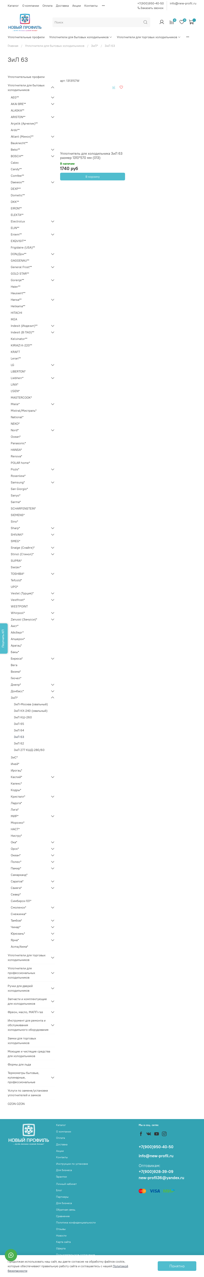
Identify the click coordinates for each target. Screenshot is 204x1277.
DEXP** (16, 189)
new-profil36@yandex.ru (161, 1177)
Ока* (14, 842)
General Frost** (21, 267)
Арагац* (16, 645)
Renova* (16, 456)
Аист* (14, 626)
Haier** (15, 286)
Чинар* (16, 927)
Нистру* (16, 836)
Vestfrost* (18, 600)
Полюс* (16, 862)
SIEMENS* (18, 515)
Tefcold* (16, 580)
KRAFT (15, 352)
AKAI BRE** (18, 104)
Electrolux (18, 221)
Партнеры (62, 1197)
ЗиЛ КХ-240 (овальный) (30, 711)
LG (12, 365)
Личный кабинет (66, 1184)
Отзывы (61, 1229)
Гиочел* (16, 678)
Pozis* (15, 469)
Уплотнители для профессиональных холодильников (21, 972)
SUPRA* (16, 561)
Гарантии (61, 1176)
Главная (13, 46)
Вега (14, 665)
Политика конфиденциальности (76, 1222)
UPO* (14, 587)
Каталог (13, 5)
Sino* (14, 521)
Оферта (61, 1248)
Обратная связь (65, 1209)
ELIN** (15, 228)
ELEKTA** (17, 215)
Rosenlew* (18, 476)
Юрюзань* (18, 933)
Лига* (15, 809)
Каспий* (16, 777)
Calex (15, 162)
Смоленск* (18, 907)
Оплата (47, 5)
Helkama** (18, 306)
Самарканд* (19, 875)
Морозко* (17, 822)
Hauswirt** (18, 293)
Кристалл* (18, 796)
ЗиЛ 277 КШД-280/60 (29, 750)
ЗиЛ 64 (19, 730)
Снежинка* (18, 914)
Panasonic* (18, 443)
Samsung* (18, 482)
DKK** (15, 202)
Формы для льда (19, 1064)
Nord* (15, 430)
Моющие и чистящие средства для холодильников (29, 1053)
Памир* (16, 868)
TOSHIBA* (17, 574)
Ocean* (16, 437)
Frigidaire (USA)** (23, 247)
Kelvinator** (19, 339)
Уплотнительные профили (26, 37)
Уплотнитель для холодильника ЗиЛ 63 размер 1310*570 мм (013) (91, 155)
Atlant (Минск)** (22, 136)
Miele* (15, 404)
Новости (61, 1235)
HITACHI (16, 313)
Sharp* (15, 528)
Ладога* (16, 803)
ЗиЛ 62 (19, 743)
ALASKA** (17, 110)
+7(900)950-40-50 (150, 3)
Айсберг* (17, 632)
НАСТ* (15, 829)
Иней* (15, 764)
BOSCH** (17, 156)
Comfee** (17, 176)
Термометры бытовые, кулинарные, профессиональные (23, 1077)
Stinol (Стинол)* (22, 554)
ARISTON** (18, 117)
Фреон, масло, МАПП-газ (25, 1012)
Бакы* (15, 652)
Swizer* (16, 567)
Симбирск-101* (21, 901)
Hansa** (16, 299)
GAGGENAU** (20, 260)
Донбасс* (17, 691)
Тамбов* (16, 920)
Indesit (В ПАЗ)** (22, 332)
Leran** (16, 358)
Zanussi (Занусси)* (24, 619)
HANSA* (16, 450)
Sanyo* (15, 495)
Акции (76, 5)
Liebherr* (17, 378)
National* (17, 417)
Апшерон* (18, 639)
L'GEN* (15, 391)
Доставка (62, 5)
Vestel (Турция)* (22, 593)
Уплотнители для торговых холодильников (149, 37)
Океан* (16, 855)
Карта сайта (63, 1242)
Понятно (177, 1266)
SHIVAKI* (17, 534)
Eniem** (16, 234)
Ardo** (15, 130)
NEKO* (15, 423)
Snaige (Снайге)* (23, 547)
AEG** (15, 97)
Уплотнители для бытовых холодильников (80, 37)
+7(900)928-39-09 (156, 1171)
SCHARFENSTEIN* (23, 508)
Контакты (91, 5)
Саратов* (17, 881)
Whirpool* (18, 613)
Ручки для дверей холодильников (20, 988)
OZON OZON (16, 1104)
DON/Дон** (18, 254)
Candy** (16, 169)
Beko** (15, 149)
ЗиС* (14, 757)
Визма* (16, 671)
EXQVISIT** (18, 241)
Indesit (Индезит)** (24, 326)
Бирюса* (17, 658)
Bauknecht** (19, 143)
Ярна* (15, 940)
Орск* (15, 849)
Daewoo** (17, 182)
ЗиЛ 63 (19, 737)
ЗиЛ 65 (19, 724)
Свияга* (16, 888)
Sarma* (16, 502)
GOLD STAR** (20, 273)
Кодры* (16, 790)
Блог (59, 1190)
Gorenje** (17, 280)
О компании (30, 5)
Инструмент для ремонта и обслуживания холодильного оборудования (28, 1025)
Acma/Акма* (19, 946)
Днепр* (16, 684)
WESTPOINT (19, 606)
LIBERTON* (18, 371)
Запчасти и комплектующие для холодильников (27, 1001)
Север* (16, 894)
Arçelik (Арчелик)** (24, 123)
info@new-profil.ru (183, 3)
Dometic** (18, 195)
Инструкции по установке (72, 1163)
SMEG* (15, 541)
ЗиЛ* (94, 46)
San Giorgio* (19, 489)
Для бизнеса (64, 1170)
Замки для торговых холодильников (22, 1040)
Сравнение (63, 1216)
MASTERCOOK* (21, 397)
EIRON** (16, 208)
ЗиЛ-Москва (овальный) (31, 704)
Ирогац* (16, 770)
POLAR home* (20, 463)
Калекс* (16, 783)
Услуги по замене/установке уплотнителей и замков (28, 1093)
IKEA (14, 319)
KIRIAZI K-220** (21, 345)
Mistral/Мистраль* (23, 410)
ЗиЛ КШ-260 (23, 717)
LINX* (14, 384)
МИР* (14, 816)
